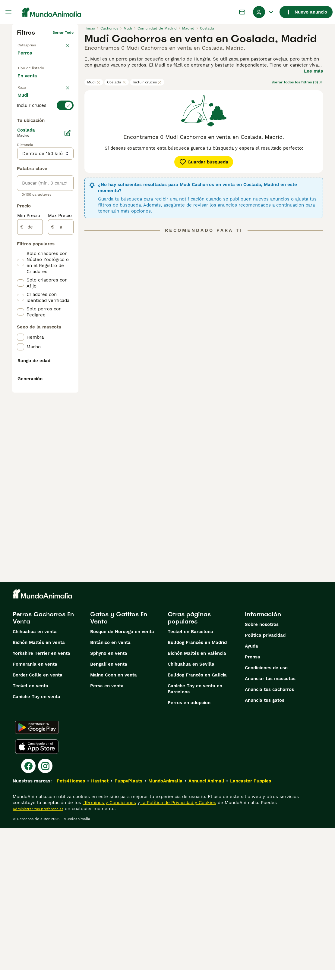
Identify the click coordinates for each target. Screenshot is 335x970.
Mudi (93, 82)
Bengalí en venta (108, 806)
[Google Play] (37, 869)
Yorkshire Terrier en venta (41, 795)
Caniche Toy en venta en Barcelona (195, 831)
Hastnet (100, 923)
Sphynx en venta (108, 795)
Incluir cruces (147, 82)
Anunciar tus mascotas (270, 820)
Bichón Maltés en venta (39, 784)
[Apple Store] (37, 888)
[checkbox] (20, 161)
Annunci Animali (206, 923)
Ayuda (251, 788)
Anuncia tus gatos (264, 842)
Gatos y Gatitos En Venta (118, 760)
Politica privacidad (265, 777)
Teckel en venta (30, 828)
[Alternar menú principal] (8, 12)
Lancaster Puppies (250, 923)
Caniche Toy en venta (36, 838)
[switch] (45, 131)
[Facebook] (28, 908)
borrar (68, 120)
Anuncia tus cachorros (269, 831)
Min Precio (28, 364)
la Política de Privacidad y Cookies (178, 944)
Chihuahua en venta (35, 773)
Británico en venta (110, 784)
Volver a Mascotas (33, 42)
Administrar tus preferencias (38, 951)
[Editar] (68, 282)
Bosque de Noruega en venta (122, 773)
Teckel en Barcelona (190, 773)
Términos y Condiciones (109, 944)
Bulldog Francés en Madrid (197, 784)
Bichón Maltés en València (197, 795)
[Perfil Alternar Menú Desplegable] (264, 12)
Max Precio (60, 364)
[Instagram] (45, 908)
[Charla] (242, 12)
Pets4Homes (71, 923)
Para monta (35, 105)
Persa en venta (107, 828)
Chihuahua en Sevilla (191, 806)
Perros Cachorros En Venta (43, 760)
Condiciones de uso (266, 810)
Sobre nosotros (262, 766)
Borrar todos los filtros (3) (297, 82)
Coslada (116, 82)
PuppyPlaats (128, 923)
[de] (30, 376)
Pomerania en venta (35, 806)
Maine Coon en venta (113, 817)
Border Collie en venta (37, 817)
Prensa (252, 799)
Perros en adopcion (189, 844)
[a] (61, 376)
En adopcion (35, 92)
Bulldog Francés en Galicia (197, 817)
